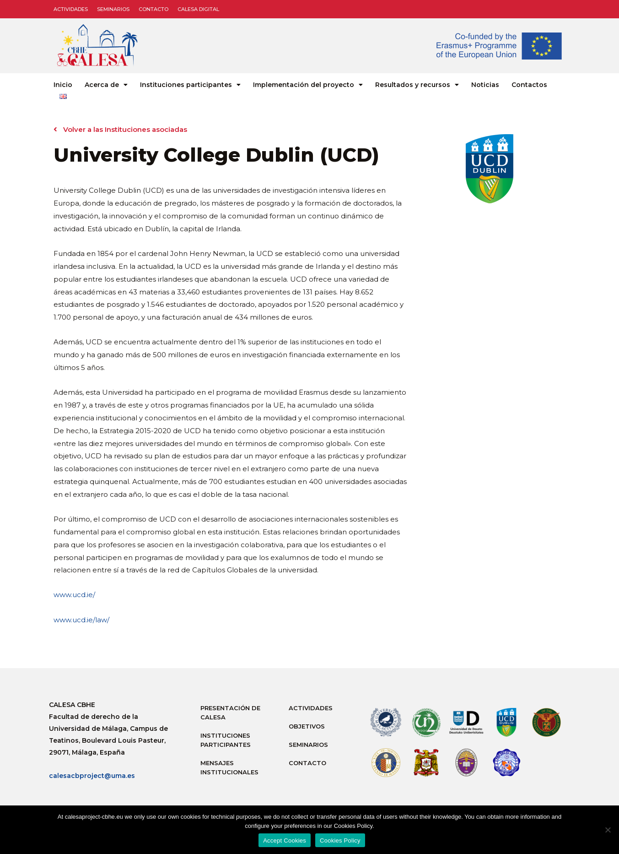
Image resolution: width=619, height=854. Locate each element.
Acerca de (106, 85)
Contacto (153, 9)
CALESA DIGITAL (198, 9)
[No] (607, 829)
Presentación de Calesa (230, 712)
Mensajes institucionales (229, 767)
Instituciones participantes (190, 85)
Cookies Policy (340, 840)
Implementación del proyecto (308, 85)
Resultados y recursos (417, 85)
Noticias (485, 85)
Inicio (63, 85)
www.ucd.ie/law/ (81, 619)
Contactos (529, 85)
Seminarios (113, 9)
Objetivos (307, 726)
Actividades (71, 9)
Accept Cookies (284, 840)
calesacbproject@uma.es (92, 776)
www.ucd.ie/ (74, 594)
